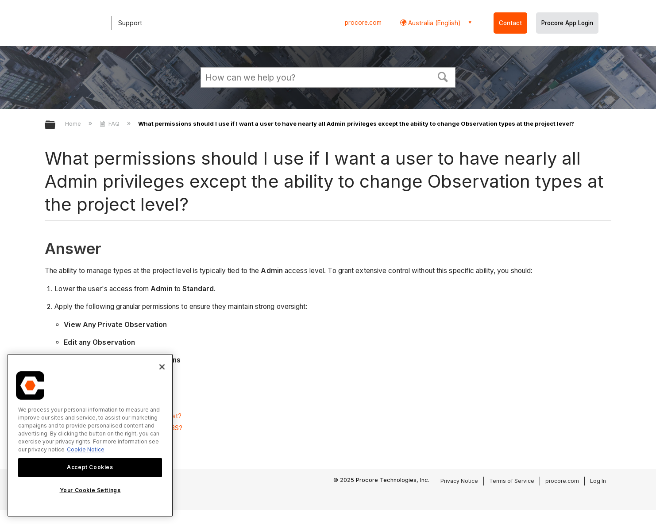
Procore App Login (567, 23)
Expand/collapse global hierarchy (55, 125)
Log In (598, 481)
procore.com (363, 22)
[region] (90, 435)
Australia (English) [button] (433, 23)
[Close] (162, 367)
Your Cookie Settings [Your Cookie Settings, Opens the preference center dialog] (90, 490)
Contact (510, 23)
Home (74, 123)
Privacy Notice (459, 481)
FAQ (110, 123)
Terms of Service (511, 481)
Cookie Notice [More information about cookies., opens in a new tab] (85, 449)
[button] (443, 76)
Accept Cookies (90, 467)
